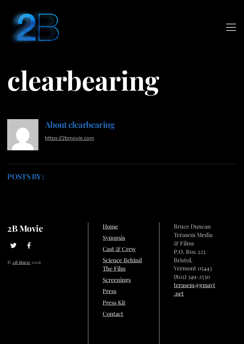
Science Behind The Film (122, 264)
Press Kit (114, 302)
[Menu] (231, 27)
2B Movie (21, 262)
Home (110, 226)
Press (109, 291)
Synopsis (114, 237)
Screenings (117, 279)
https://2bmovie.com (69, 138)
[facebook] (29, 244)
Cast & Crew (119, 249)
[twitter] (13, 244)
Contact (113, 313)
